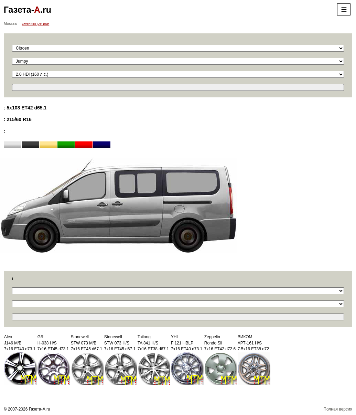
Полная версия (337, 409)
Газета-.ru (27, 9)
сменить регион (35, 23)
